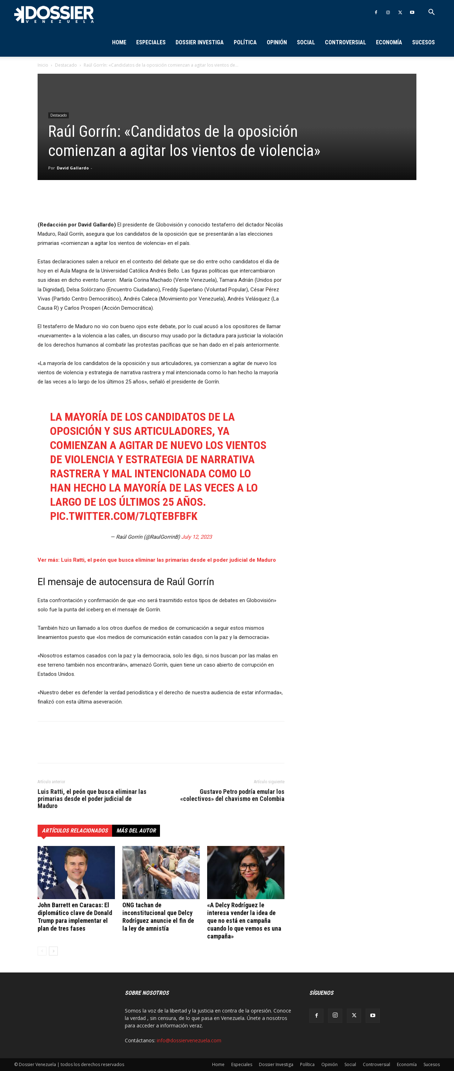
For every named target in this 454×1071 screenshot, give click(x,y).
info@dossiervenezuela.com (189, 1040)
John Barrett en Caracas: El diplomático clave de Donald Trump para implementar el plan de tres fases (75, 916)
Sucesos (423, 42)
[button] (431, 13)
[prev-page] (42, 951)
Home (119, 42)
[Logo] (54, 14)
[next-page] (53, 951)
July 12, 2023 (196, 537)
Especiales (151, 42)
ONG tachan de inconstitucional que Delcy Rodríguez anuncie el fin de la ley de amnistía (158, 916)
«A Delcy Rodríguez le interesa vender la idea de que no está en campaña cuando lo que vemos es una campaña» (244, 920)
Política (245, 42)
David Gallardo (73, 167)
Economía (389, 42)
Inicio (43, 65)
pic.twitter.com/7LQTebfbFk (124, 516)
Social (306, 42)
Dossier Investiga (200, 42)
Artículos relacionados (75, 830)
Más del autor (136, 830)
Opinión (277, 42)
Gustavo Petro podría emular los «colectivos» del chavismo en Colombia (232, 795)
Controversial (345, 42)
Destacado (66, 65)
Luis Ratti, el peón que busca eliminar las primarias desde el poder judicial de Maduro (92, 798)
